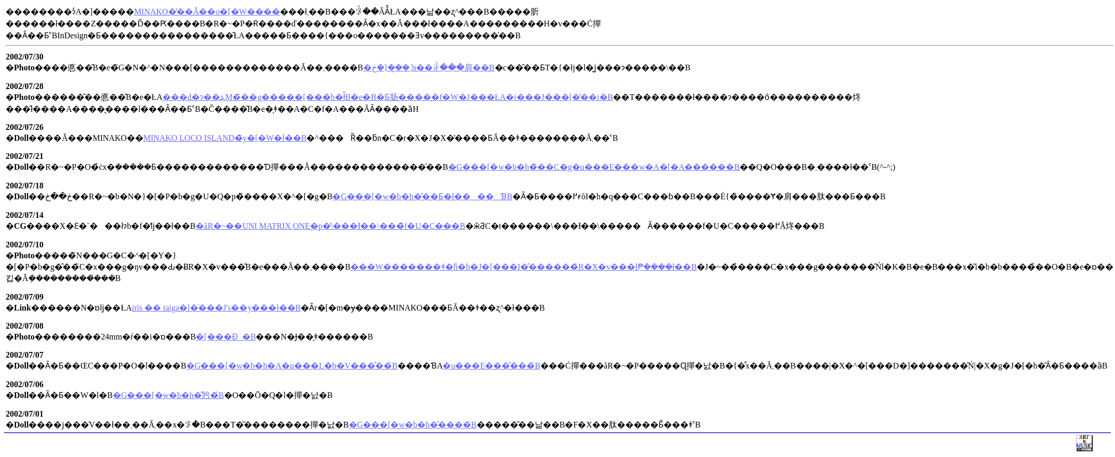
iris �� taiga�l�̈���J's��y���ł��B (216, 307)
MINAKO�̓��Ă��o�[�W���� (207, 11)
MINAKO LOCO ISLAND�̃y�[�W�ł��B (225, 138)
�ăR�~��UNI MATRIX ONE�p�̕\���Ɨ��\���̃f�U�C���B (330, 226)
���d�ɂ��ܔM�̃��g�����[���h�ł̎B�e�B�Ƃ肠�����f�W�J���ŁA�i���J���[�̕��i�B (388, 97)
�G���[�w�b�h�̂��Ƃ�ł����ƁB (422, 196)
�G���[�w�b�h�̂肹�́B (168, 395)
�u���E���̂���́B (491, 365)
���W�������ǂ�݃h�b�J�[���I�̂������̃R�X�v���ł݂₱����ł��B (523, 266)
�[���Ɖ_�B (226, 336)
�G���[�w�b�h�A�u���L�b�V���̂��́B (292, 365)
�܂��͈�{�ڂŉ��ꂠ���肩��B (429, 67)
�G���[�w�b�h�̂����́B (413, 424)
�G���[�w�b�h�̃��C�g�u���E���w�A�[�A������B (594, 167)
